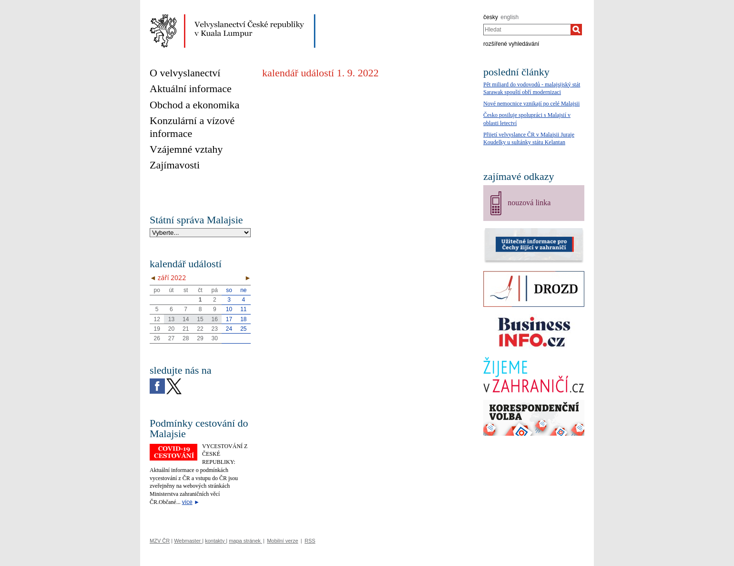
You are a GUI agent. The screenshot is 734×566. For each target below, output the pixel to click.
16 (215, 319)
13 (171, 319)
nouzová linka (529, 203)
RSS (310, 541)
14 (186, 319)
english (509, 17)
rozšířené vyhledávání (511, 44)
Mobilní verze (282, 541)
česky (490, 17)
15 (200, 319)
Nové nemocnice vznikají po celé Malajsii (531, 103)
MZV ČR (160, 541)
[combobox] (527, 29)
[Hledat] (576, 29)
